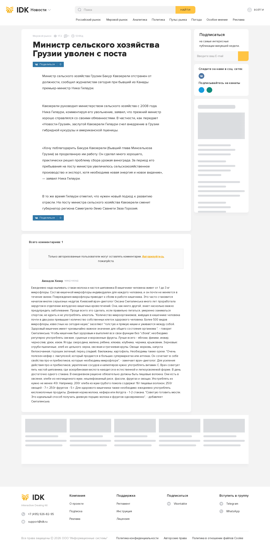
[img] (9, 10)
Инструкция (124, 511)
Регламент (123, 503)
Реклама (74, 519)
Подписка (75, 511)
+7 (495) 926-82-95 (41, 514)
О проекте (76, 503)
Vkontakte (177, 504)
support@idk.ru (38, 521)
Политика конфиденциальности (137, 538)
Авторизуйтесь (153, 256)
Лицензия (123, 519)
